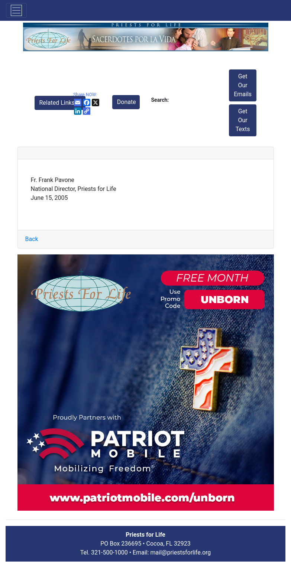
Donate (126, 101)
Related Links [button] (57, 102)
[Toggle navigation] (16, 10)
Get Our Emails (243, 85)
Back (31, 239)
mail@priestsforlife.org (181, 552)
